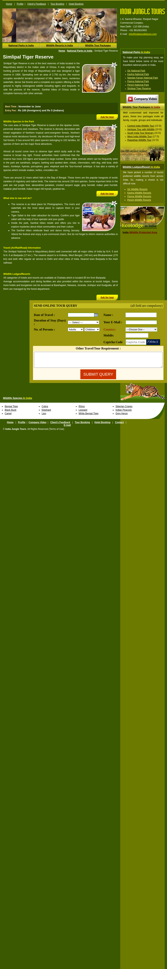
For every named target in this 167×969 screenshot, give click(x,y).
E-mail (67, 428)
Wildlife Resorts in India (59, 45)
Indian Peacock (124, 413)
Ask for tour (107, 117)
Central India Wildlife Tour (140, 125)
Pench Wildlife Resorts (139, 200)
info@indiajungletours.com (143, 34)
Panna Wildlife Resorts (139, 196)
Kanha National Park (138, 74)
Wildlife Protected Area (140, 232)
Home (9, 4)
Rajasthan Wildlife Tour (139, 140)
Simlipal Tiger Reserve (139, 88)
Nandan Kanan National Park (142, 77)
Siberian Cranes (124, 409)
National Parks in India (21, 45)
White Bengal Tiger (88, 416)
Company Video (37, 425)
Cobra (45, 409)
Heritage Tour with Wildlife (141, 129)
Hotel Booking (76, 4)
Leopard (83, 413)
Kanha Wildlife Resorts (139, 192)
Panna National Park (138, 81)
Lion (44, 416)
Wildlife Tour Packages (98, 45)
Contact (119, 425)
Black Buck (10, 413)
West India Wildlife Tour (139, 136)
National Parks (136, 52)
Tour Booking (57, 4)
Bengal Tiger (11, 409)
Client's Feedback (36, 4)
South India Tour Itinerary (140, 133)
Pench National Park (138, 85)
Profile (20, 4)
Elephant (46, 413)
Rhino (82, 409)
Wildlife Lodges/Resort (141, 166)
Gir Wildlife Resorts (137, 189)
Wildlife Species (17, 400)
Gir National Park (136, 70)
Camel (8, 416)
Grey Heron (122, 416)
